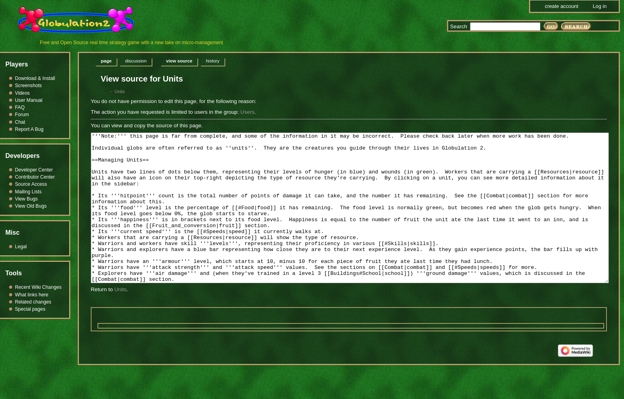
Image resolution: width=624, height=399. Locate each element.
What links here (32, 295)
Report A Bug (29, 129)
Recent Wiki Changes (38, 287)
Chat (20, 122)
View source (179, 60)
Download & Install (35, 78)
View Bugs (26, 199)
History (212, 60)
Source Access (31, 184)
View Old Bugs (31, 206)
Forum (22, 114)
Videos (22, 93)
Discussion (135, 60)
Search (458, 26)
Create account (561, 6)
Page (106, 60)
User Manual (29, 100)
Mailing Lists (28, 192)
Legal (21, 246)
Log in (599, 6)
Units (120, 91)
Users (247, 112)
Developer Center (34, 170)
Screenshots (28, 85)
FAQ (20, 107)
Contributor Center (35, 177)
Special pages (30, 309)
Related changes (33, 302)
